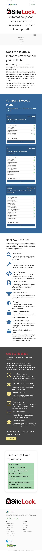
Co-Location (25, 525)
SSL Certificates (10, 535)
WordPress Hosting (11, 533)
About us (24, 523)
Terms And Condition (27, 531)
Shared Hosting (10, 527)
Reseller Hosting (10, 523)
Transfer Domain (10, 531)
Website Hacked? (21, 41)
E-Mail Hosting (10, 525)
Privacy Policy (26, 529)
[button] (21, 464)
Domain (8, 529)
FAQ (21, 44)
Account (8, 1)
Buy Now (21, 141)
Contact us (25, 527)
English (12, 1)
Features (21, 39)
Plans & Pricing (21, 37)
